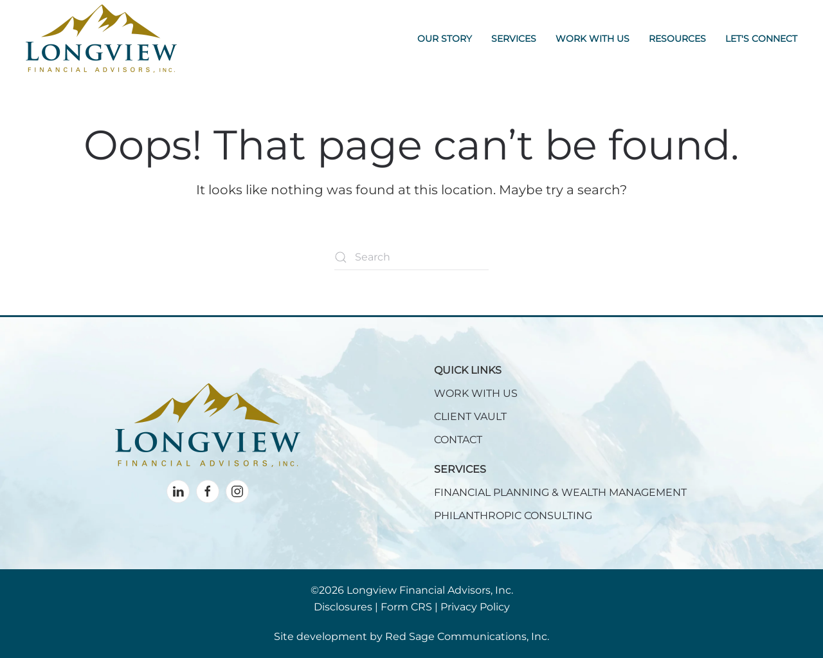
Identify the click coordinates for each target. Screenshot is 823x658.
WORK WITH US (476, 393)
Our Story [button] (444, 38)
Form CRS (406, 607)
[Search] (411, 257)
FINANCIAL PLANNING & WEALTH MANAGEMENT (560, 492)
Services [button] (513, 38)
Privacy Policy (475, 607)
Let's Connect (761, 38)
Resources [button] (677, 38)
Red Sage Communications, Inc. (467, 636)
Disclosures (343, 607)
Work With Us (592, 38)
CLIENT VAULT (470, 416)
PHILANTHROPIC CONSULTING (513, 515)
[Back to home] (101, 38)
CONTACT (458, 440)
